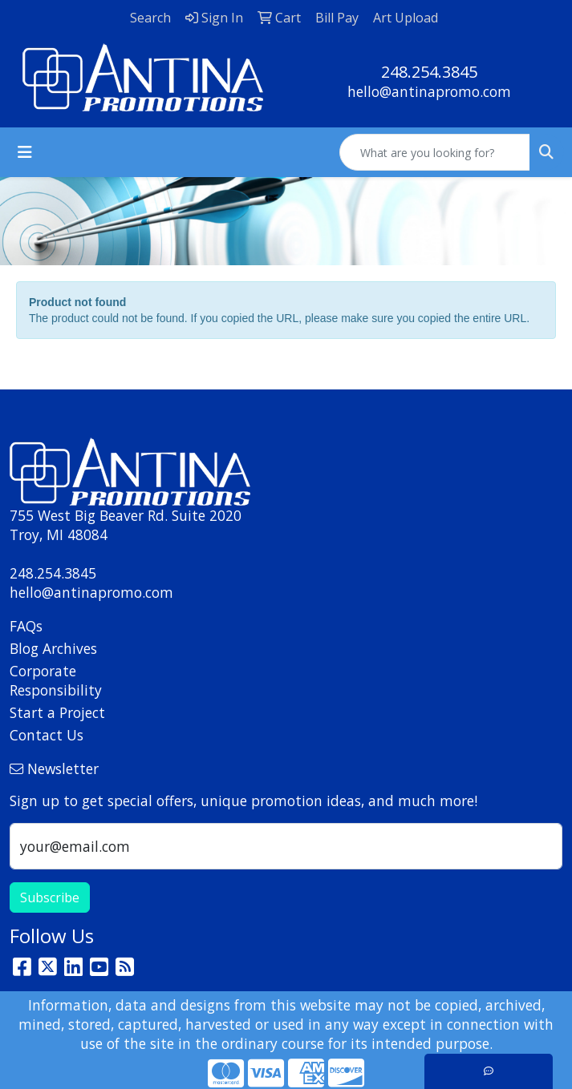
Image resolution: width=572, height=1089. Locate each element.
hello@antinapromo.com (429, 91)
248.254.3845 (429, 72)
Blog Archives (53, 648)
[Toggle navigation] (25, 152)
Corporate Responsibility (56, 680)
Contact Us (46, 734)
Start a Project (57, 712)
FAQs (26, 625)
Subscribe (49, 897)
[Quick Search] (434, 152)
